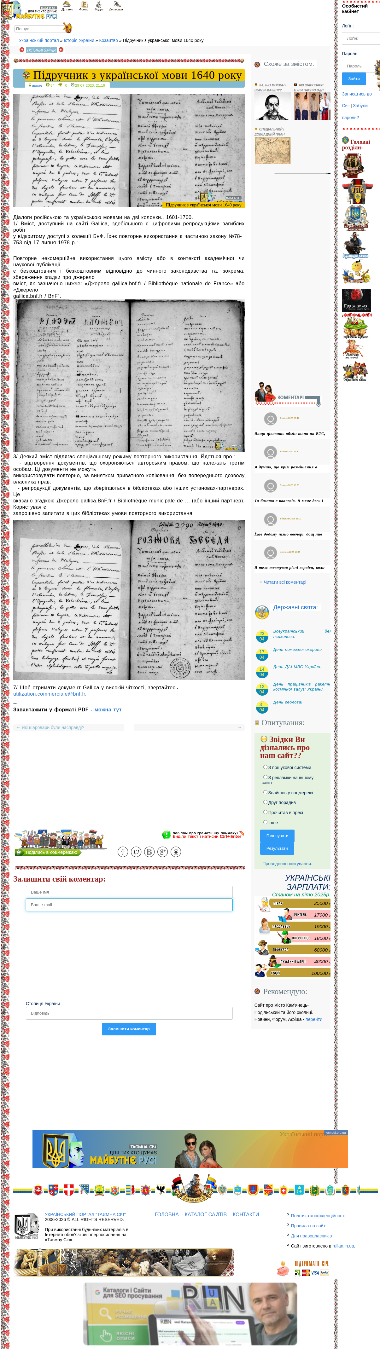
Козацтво (108, 40)
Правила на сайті (308, 1225)
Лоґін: (348, 25)
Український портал (39, 40)
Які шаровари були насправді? (50, 727)
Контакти (246, 1214)
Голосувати (277, 835)
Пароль (349, 53)
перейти (314, 1019)
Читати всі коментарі (285, 582)
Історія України (79, 40)
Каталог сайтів (206, 1214)
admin (37, 85)
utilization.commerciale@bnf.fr (49, 694)
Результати (277, 848)
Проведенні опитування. (286, 863)
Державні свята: (295, 607)
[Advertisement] (129, 785)
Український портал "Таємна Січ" (85, 1214)
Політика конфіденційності (318, 1215)
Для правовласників (311, 1235)
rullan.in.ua (343, 1245)
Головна (167, 1214)
